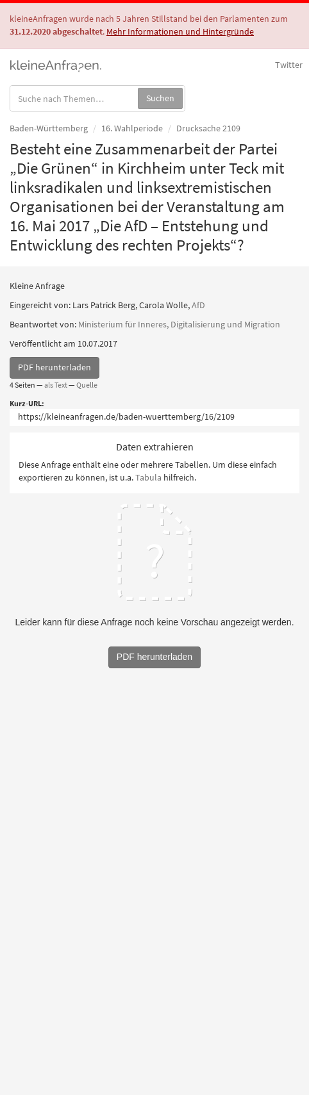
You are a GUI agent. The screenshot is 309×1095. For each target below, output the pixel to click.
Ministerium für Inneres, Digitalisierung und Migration (179, 324)
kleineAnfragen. (56, 65)
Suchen (160, 98)
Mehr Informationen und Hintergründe (180, 31)
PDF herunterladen (54, 367)
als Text (55, 385)
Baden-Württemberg (49, 128)
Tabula (148, 477)
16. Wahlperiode (132, 128)
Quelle (86, 385)
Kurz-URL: (27, 403)
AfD (198, 305)
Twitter (289, 64)
